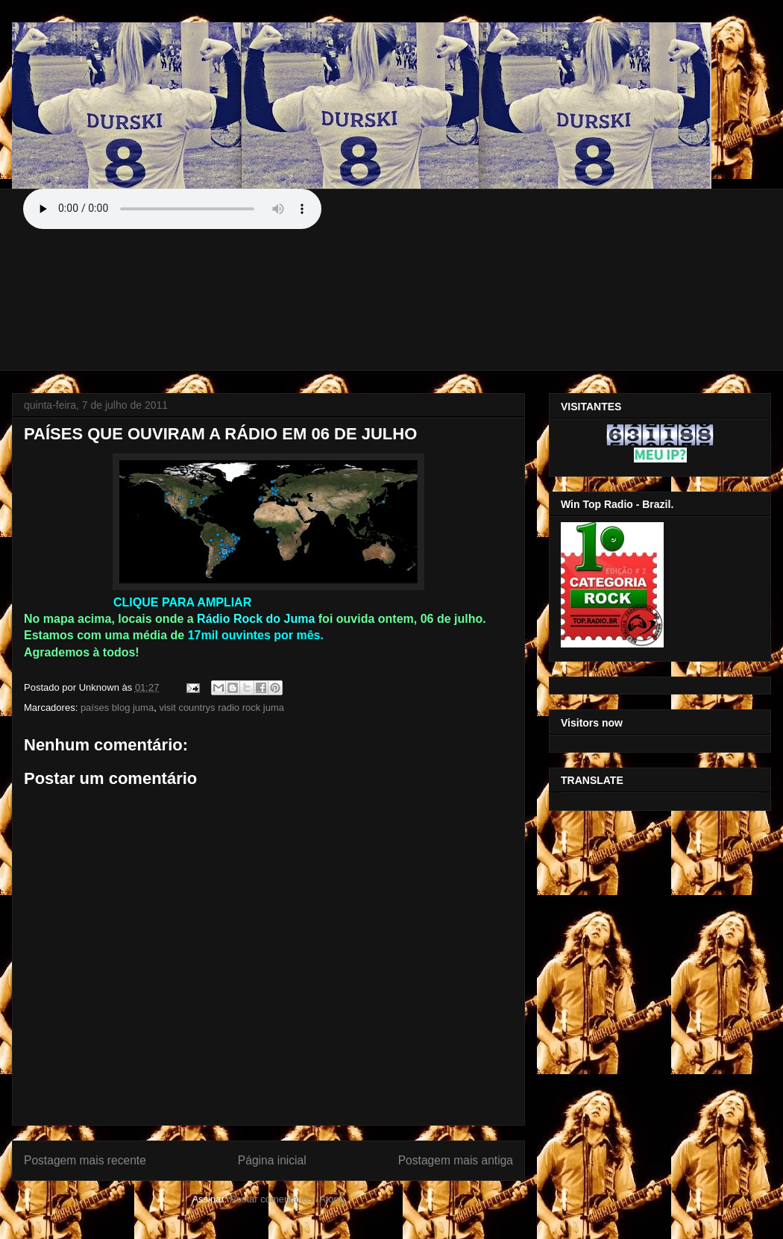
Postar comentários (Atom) (287, 1199)
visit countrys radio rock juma (221, 707)
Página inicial (272, 1160)
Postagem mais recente (85, 1160)
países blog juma (117, 707)
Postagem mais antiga (455, 1160)
